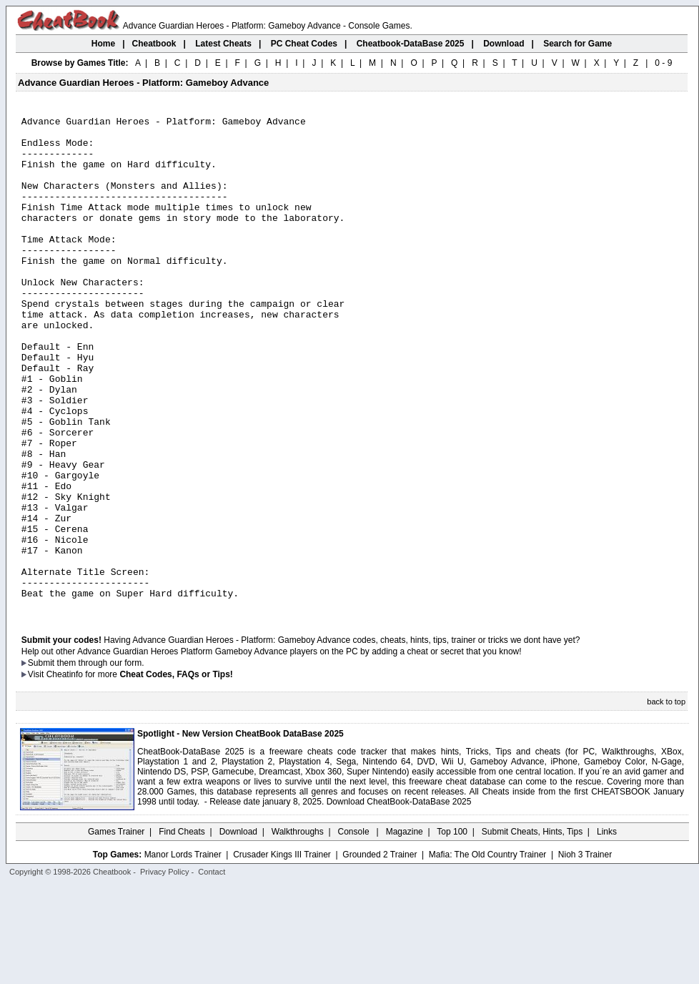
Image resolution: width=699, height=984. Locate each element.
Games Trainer (116, 930)
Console (355, 930)
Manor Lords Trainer (183, 953)
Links (607, 930)
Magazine (404, 930)
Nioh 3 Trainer (585, 953)
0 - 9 (663, 63)
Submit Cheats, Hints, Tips (532, 930)
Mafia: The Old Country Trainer (488, 953)
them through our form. (100, 762)
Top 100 (452, 930)
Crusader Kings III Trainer (282, 953)
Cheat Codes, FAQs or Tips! (175, 773)
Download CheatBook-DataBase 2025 (399, 900)
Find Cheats (182, 930)
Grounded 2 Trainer (379, 953)
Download (238, 930)
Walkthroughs (298, 930)
